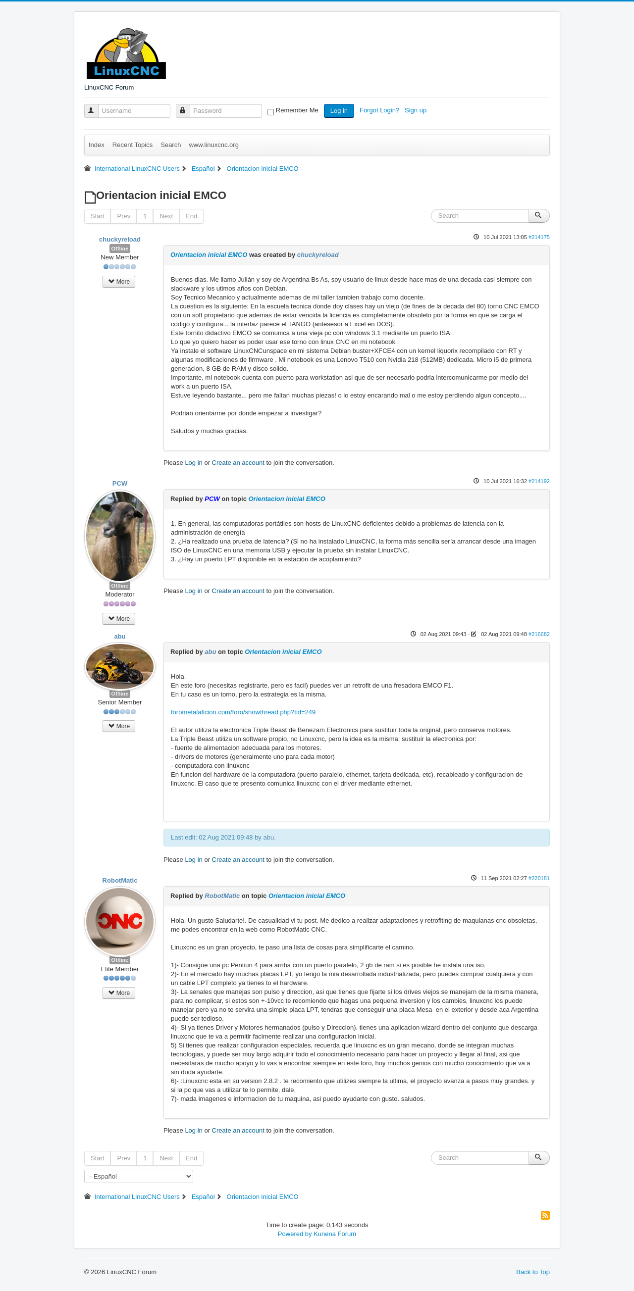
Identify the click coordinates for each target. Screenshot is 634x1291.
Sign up (416, 110)
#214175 (539, 237)
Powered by (295, 1234)
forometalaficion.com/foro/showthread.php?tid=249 (243, 712)
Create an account (238, 462)
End (191, 216)
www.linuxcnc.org (213, 145)
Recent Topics (132, 145)
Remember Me (297, 110)
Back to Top (533, 1272)
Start (97, 216)
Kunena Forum (335, 1234)
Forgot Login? (380, 110)
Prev (123, 216)
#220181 (539, 878)
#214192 (539, 481)
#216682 (539, 634)
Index (97, 145)
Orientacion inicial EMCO (208, 254)
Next (166, 216)
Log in (339, 110)
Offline (120, 248)
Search (170, 145)
